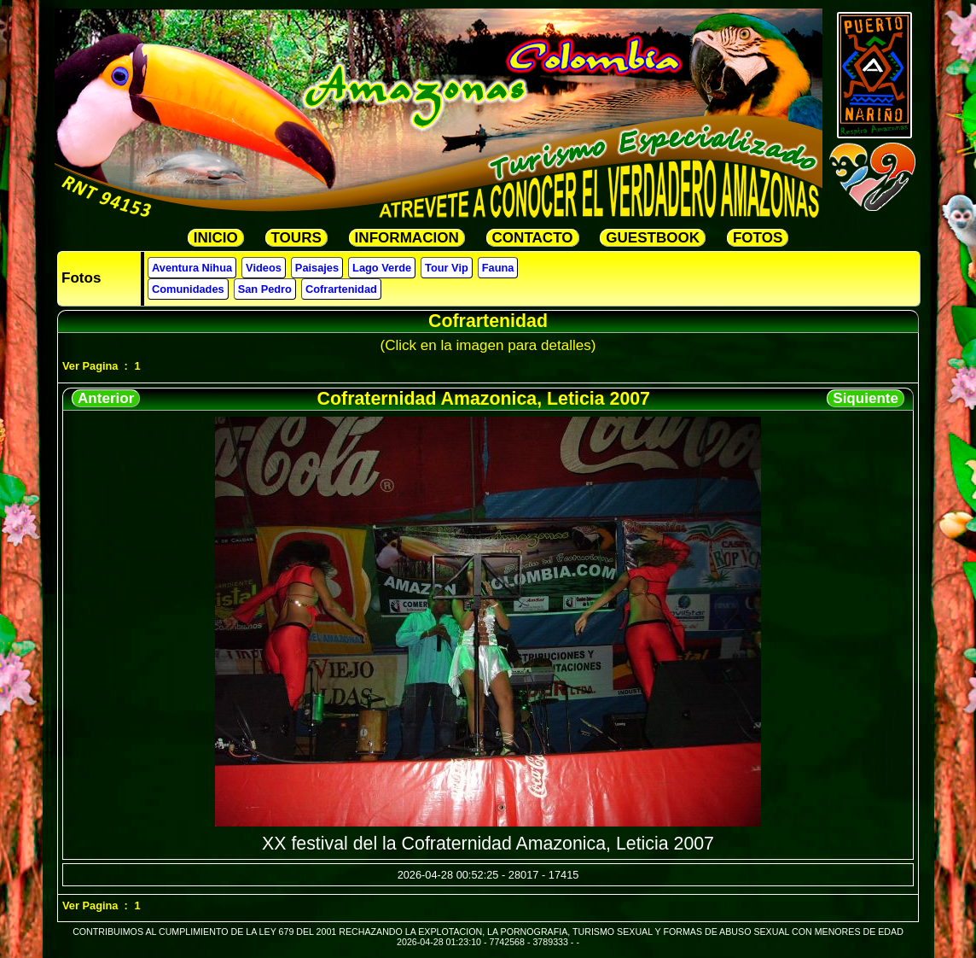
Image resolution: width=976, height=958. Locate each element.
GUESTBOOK (653, 238)
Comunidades (188, 289)
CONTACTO (532, 238)
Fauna (498, 267)
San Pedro (265, 289)
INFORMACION (407, 238)
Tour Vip (446, 267)
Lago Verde (381, 267)
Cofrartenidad (341, 289)
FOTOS (757, 238)
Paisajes (317, 267)
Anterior (106, 398)
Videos (264, 267)
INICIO (216, 238)
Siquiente (865, 398)
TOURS (296, 238)
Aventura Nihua (192, 267)
